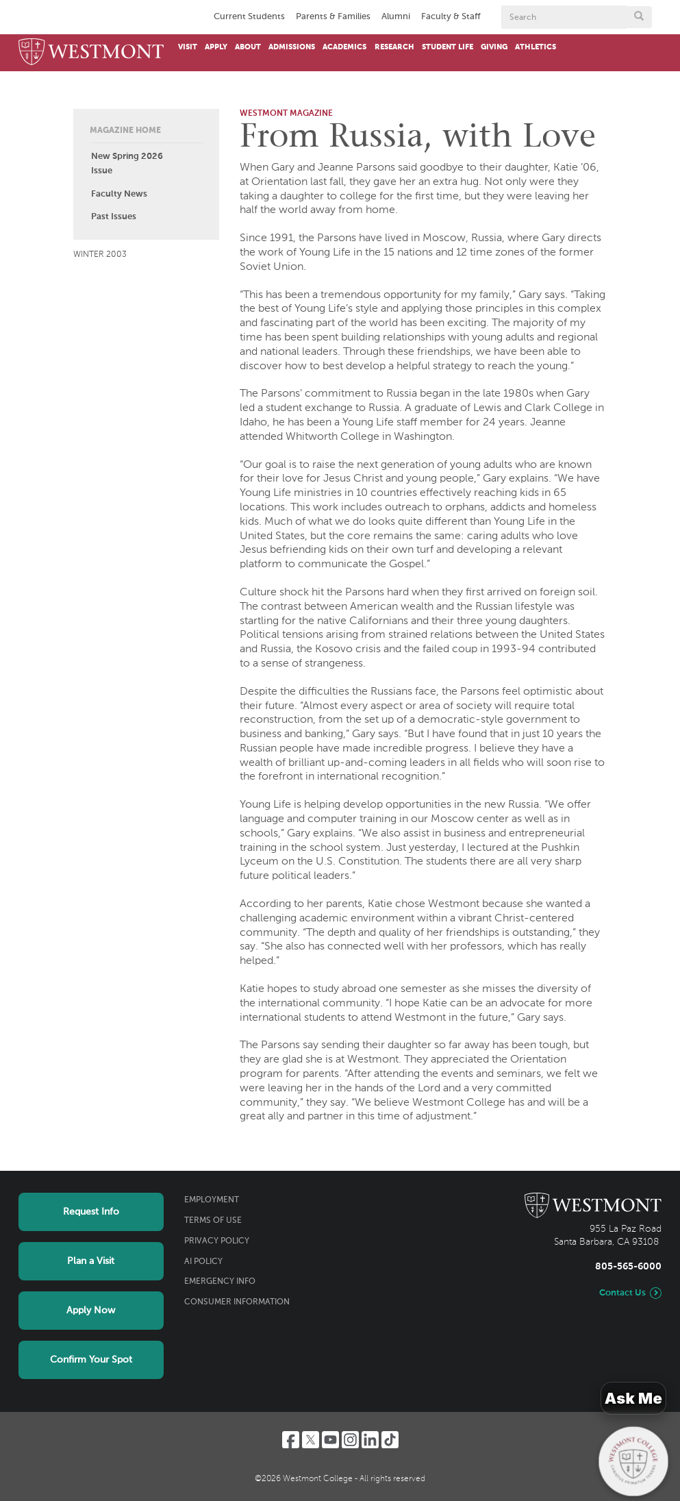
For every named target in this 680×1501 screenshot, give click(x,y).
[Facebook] (290, 1439)
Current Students (249, 16)
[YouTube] (330, 1439)
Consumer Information (237, 1302)
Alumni (395, 16)
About (248, 47)
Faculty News (119, 194)
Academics (344, 47)
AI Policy (203, 1262)
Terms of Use (213, 1221)
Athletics (535, 47)
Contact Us (622, 1293)
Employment (211, 1200)
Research (394, 47)
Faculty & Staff (451, 16)
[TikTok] (390, 1439)
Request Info (91, 1212)
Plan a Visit (90, 1261)
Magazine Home (125, 131)
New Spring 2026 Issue (127, 163)
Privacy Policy (216, 1241)
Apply (216, 47)
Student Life (447, 47)
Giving (494, 47)
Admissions (291, 47)
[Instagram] (350, 1439)
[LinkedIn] (370, 1439)
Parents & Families (333, 16)
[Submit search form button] (639, 17)
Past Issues (113, 216)
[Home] (91, 52)
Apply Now (90, 1310)
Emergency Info (219, 1282)
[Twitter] (310, 1439)
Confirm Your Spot (91, 1360)
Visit (187, 47)
